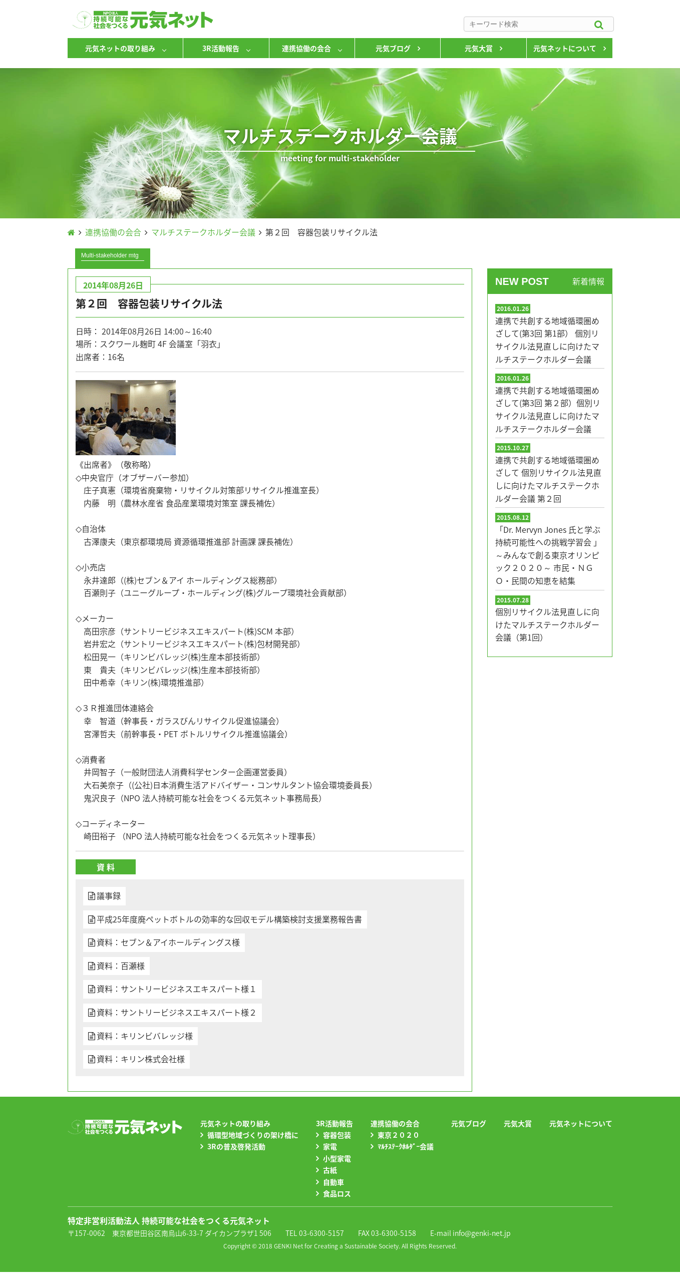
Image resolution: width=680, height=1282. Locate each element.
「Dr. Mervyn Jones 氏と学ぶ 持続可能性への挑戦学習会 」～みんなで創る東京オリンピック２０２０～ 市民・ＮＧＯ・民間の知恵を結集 (548, 554)
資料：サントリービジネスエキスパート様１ (177, 989)
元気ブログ (393, 48)
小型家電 (337, 1158)
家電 (330, 1146)
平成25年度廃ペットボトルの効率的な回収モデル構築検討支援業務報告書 (229, 919)
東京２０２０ (399, 1135)
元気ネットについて (564, 48)
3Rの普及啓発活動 (236, 1146)
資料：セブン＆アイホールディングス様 (168, 942)
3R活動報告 (220, 48)
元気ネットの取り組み (120, 48)
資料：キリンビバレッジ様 (145, 1036)
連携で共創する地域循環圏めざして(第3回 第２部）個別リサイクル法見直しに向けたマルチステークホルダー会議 (547, 409)
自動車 (333, 1182)
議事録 (109, 895)
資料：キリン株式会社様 (141, 1059)
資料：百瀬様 (121, 965)
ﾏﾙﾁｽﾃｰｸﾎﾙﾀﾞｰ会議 (406, 1146)
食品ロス (337, 1193)
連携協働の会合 (306, 48)
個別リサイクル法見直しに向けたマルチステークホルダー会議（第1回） (547, 624)
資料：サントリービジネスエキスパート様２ (177, 1012)
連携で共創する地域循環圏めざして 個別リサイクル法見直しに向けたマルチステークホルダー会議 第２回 (548, 479)
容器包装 (337, 1135)
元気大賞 (479, 48)
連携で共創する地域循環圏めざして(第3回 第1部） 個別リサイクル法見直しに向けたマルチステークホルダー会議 (547, 339)
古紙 (330, 1170)
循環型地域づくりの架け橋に (252, 1135)
